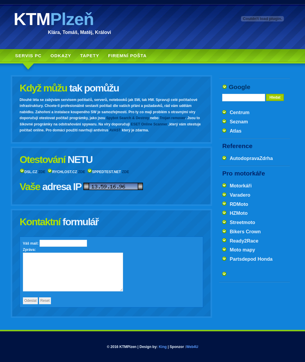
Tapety (89, 55)
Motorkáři (241, 185)
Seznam (239, 121)
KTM (54, 19)
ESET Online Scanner (149, 124)
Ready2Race (244, 240)
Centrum (240, 112)
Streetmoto (242, 222)
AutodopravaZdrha (251, 158)
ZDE (42, 172)
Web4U (192, 347)
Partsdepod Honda (251, 259)
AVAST (115, 130)
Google (239, 86)
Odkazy (61, 55)
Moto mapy (242, 249)
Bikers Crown (245, 231)
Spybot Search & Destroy (127, 118)
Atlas (236, 130)
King (163, 347)
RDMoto (239, 204)
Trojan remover (172, 118)
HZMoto (239, 213)
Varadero (240, 195)
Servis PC (28, 55)
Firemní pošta (127, 55)
